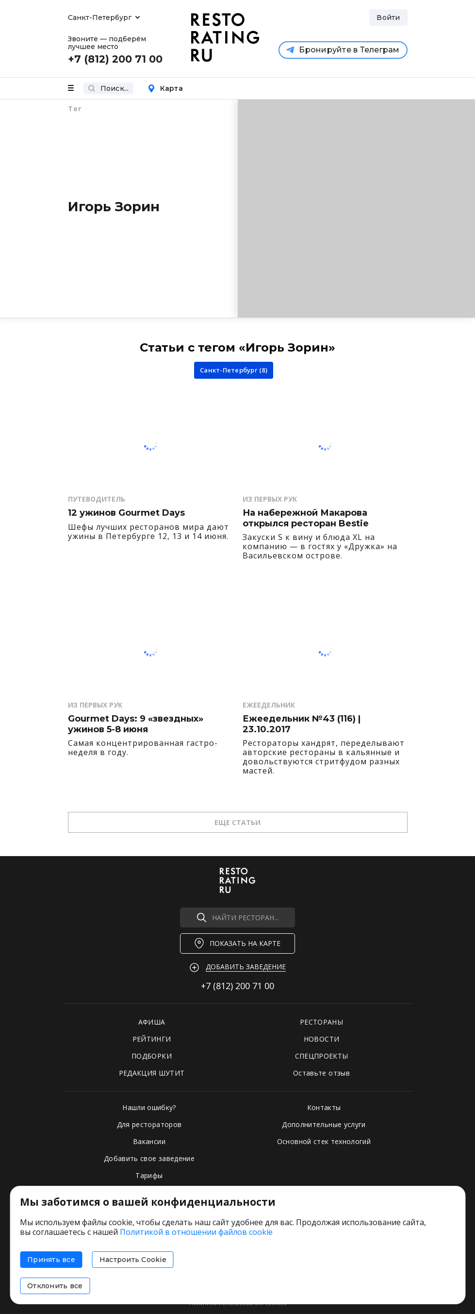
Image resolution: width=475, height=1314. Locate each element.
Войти (388, 17)
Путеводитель (96, 499)
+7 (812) (237, 986)
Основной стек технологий (324, 1141)
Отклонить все (54, 1285)
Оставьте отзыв (321, 1073)
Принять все (51, 1259)
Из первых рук (270, 499)
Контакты (324, 1107)
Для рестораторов (149, 1124)
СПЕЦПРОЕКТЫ (321, 1056)
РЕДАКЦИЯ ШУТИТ (152, 1073)
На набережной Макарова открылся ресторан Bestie (306, 518)
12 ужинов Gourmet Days (126, 513)
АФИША (151, 1022)
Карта (165, 88)
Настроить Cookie (132, 1259)
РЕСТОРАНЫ (321, 1022)
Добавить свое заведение (149, 1158)
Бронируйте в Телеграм (342, 49)
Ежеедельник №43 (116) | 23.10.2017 (301, 724)
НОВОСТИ (321, 1039)
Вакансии (149, 1141)
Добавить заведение (246, 966)
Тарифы (149, 1175)
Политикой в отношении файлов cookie (196, 1232)
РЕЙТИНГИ (151, 1039)
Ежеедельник (269, 704)
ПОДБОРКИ (151, 1056)
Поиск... (108, 88)
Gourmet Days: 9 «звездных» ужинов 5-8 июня (135, 724)
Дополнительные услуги (323, 1124)
